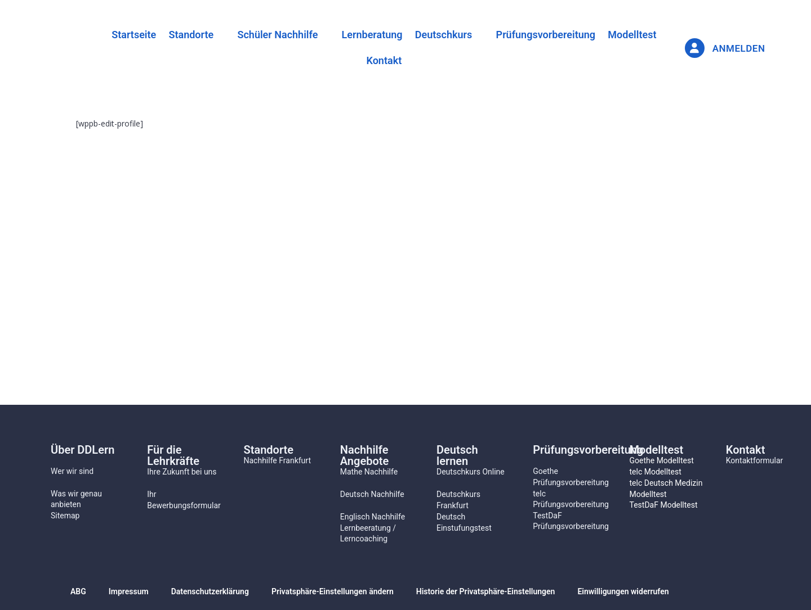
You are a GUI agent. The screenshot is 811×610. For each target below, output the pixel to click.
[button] (188, 34)
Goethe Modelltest (662, 460)
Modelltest (645, 34)
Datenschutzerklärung (210, 591)
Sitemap (65, 515)
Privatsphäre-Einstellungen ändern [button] (332, 591)
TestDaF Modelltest (664, 504)
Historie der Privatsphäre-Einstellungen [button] (485, 591)
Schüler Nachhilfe (273, 34)
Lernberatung (372, 34)
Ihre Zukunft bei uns (181, 471)
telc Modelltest (655, 471)
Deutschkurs (448, 34)
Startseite (121, 34)
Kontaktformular (754, 460)
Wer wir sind (72, 471)
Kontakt (384, 61)
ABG (78, 591)
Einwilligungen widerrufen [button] (623, 591)
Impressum (129, 591)
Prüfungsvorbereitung (554, 34)
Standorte (182, 34)
